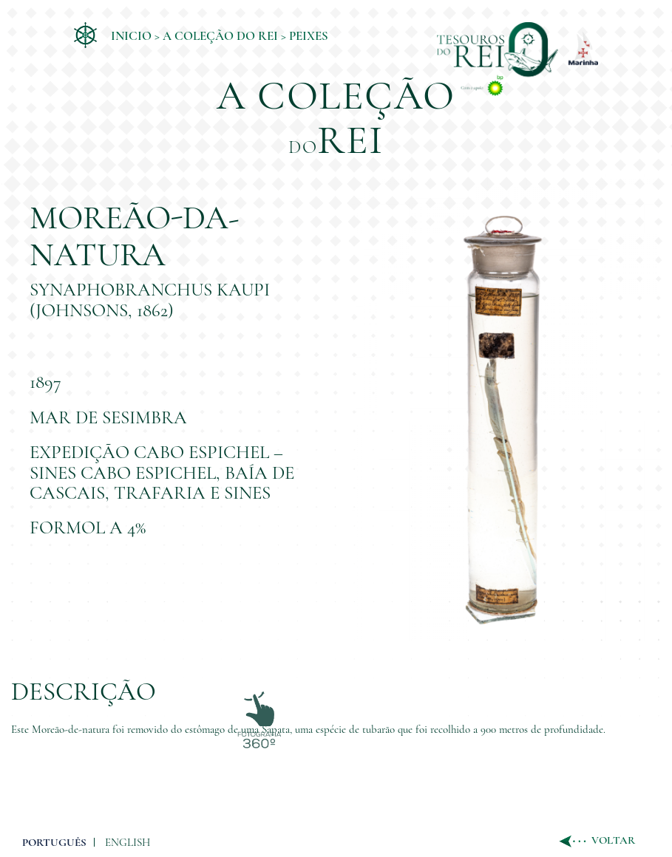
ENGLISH (127, 842)
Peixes (308, 36)
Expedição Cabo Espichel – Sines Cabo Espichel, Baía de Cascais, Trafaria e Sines (162, 472)
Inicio (131, 36)
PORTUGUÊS (54, 842)
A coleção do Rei (220, 36)
